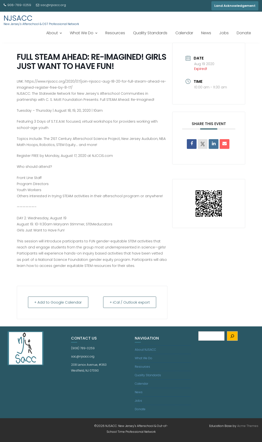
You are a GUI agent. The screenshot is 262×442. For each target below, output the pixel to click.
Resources (115, 33)
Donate (244, 33)
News (206, 33)
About (52, 33)
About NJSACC (145, 350)
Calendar (184, 33)
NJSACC (18, 18)
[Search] (232, 336)
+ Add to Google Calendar (59, 302)
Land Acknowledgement (234, 5)
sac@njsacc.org (51, 5)
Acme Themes (247, 426)
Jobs (224, 33)
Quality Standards (150, 33)
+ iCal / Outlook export (129, 302)
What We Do (81, 33)
